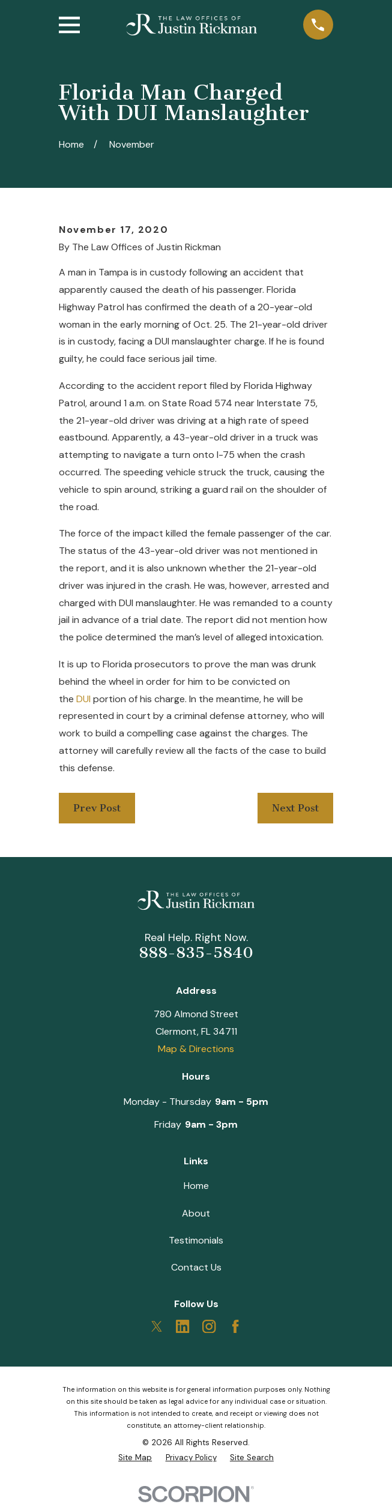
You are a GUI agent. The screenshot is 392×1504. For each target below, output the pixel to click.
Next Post (295, 808)
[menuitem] (135, 1458)
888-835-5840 (196, 952)
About (196, 1213)
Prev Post (97, 808)
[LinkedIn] (182, 1326)
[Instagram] (209, 1326)
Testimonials (196, 1240)
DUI (83, 699)
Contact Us (196, 1267)
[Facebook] (235, 1326)
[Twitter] (156, 1326)
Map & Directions (196, 1048)
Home (196, 1185)
